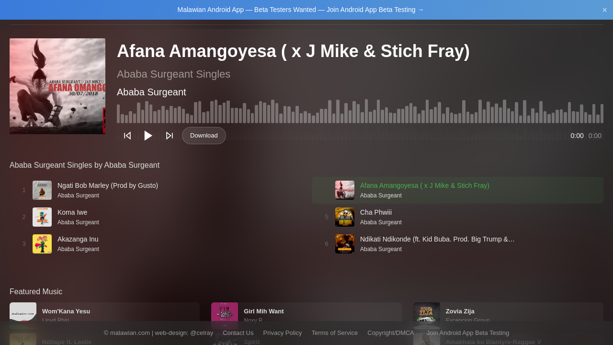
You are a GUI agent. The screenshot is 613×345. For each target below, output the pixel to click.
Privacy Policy (282, 332)
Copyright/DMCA (390, 332)
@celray (201, 332)
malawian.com (130, 332)
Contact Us (238, 332)
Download (204, 135)
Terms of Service (334, 332)
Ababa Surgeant (151, 92)
